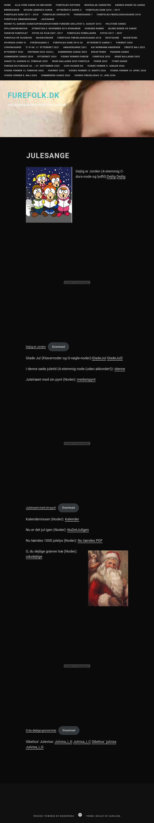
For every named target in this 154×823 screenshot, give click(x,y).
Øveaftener (98, 52)
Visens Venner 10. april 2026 (128, 71)
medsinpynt (86, 379)
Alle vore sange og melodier (33, 5)
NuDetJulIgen (78, 530)
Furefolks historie (68, 5)
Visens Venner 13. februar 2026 (24, 71)
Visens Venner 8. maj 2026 (20, 75)
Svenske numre (94, 29)
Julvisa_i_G (63, 741)
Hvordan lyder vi (15, 43)
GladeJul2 (115, 358)
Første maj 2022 (134, 47)
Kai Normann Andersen (105, 47)
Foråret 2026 (56, 71)
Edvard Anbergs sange (38, 10)
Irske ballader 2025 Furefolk (71, 61)
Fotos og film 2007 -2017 (47, 33)
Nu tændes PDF (90, 540)
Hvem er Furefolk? (16, 33)
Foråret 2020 (124, 43)
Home (7, 5)
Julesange (47, 19)
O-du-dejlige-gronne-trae (41, 730)
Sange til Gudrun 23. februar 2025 (26, 61)
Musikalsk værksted (98, 5)
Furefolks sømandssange (20, 19)
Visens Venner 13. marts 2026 (87, 71)
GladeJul (99, 358)
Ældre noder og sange (122, 29)
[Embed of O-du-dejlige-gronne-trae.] (77, 666)
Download (58, 346)
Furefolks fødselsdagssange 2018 (119, 15)
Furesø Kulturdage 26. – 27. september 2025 (32, 66)
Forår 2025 (100, 61)
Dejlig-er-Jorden (36, 346)
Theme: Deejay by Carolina (103, 816)
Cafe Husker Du (73, 66)
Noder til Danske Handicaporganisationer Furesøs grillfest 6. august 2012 (52, 24)
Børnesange (11, 10)
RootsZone (112, 38)
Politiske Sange (116, 24)
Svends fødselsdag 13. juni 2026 (95, 75)
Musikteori (130, 38)
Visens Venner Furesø (74, 57)
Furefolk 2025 (101, 57)
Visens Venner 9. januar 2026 (106, 66)
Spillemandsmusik (16, 29)
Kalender (72, 519)
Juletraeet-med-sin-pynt (41, 507)
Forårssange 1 (83, 15)
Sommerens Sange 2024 (18, 57)
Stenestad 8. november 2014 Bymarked (56, 29)
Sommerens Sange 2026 (55, 75)
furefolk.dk (33, 95)
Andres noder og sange (130, 5)
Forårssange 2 (39, 43)
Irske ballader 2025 (127, 57)
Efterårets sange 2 (69, 10)
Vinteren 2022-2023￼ (41, 52)
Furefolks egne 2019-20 (68, 43)
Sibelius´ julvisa (104, 741)
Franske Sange (119, 52)
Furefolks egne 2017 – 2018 (21, 15)
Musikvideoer (44, 38)
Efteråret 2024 (47, 57)
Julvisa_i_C (82, 741)
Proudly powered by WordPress (54, 816)
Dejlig (111, 176)
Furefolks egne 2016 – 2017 (103, 10)
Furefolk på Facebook (18, 38)
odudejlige (34, 556)
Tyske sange (119, 61)
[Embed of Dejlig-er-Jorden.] (77, 282)
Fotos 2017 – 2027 (111, 33)
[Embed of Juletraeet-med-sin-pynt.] (77, 443)
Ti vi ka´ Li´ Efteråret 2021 (42, 47)
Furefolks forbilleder (81, 33)
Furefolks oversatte (56, 15)
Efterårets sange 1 (99, 43)
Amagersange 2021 (75, 47)
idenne (120, 369)
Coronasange (12, 47)
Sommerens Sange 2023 (72, 52)
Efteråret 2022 (13, 52)
